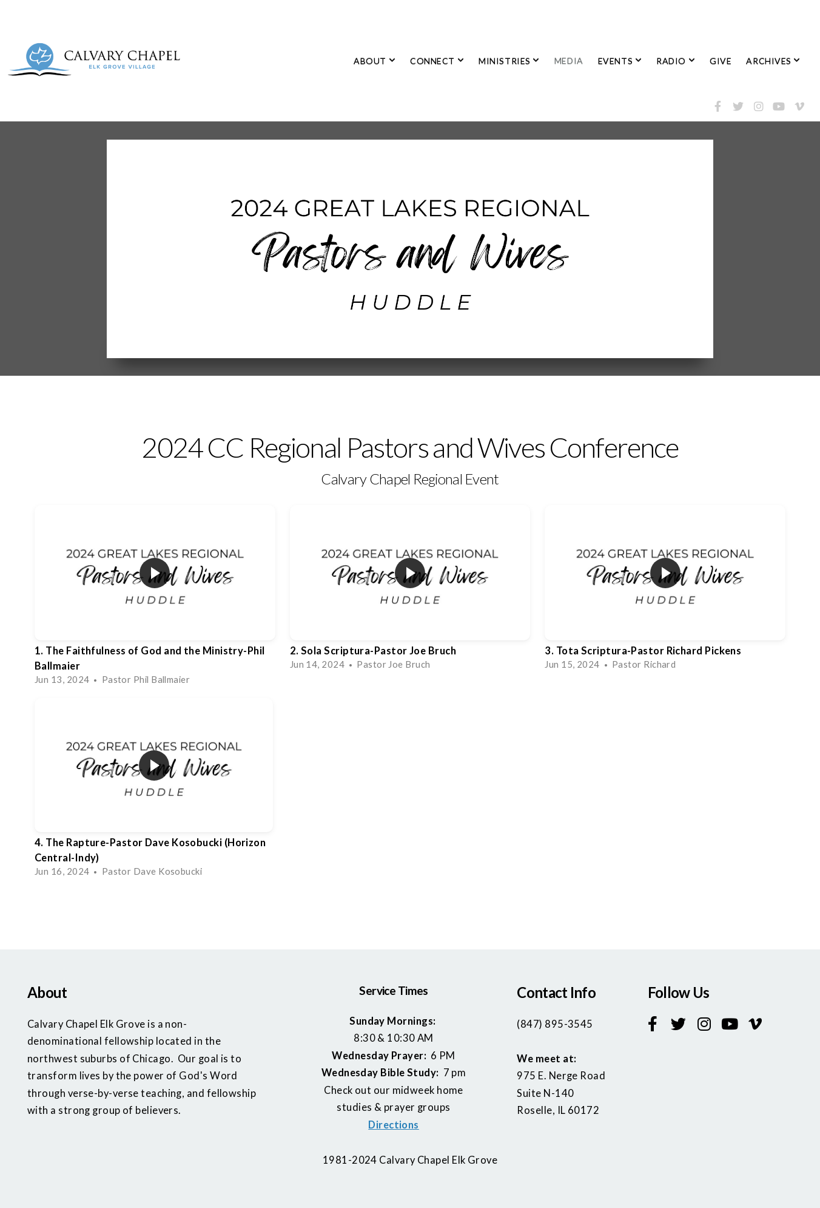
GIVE (720, 61)
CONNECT (437, 61)
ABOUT (374, 61)
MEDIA (568, 61)
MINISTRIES (509, 61)
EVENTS (620, 61)
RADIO (675, 61)
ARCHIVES (773, 61)
